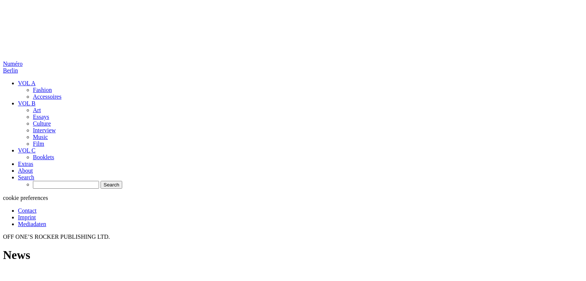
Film (38, 143)
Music (40, 137)
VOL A (27, 83)
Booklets (43, 157)
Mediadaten (32, 224)
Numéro (12, 67)
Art (37, 110)
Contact (27, 210)
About (25, 170)
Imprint (27, 217)
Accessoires (47, 96)
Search (26, 177)
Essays (41, 117)
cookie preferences (25, 198)
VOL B (27, 103)
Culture (42, 123)
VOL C (27, 150)
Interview (44, 130)
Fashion (42, 90)
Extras (25, 164)
